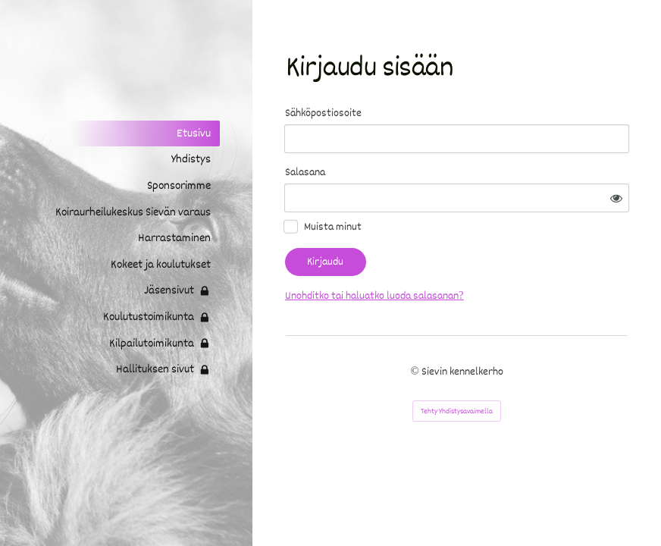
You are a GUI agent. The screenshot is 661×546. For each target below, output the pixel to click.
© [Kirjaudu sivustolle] (415, 371)
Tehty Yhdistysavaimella (457, 411)
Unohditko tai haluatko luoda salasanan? (374, 296)
